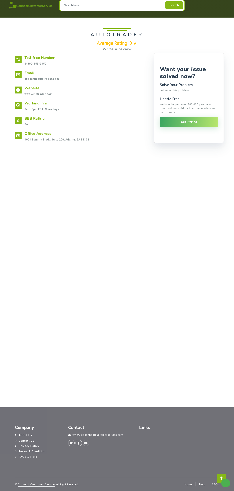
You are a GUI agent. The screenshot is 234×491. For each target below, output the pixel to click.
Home (188, 484)
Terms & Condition (32, 451)
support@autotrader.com (41, 79)
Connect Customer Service (36, 484)
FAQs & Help (28, 457)
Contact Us (26, 441)
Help (202, 484)
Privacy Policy (29, 446)
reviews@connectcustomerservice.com (97, 435)
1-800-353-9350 (35, 64)
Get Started (189, 122)
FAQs (215, 484)
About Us (25, 435)
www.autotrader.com (38, 94)
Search (174, 5)
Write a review (117, 49)
